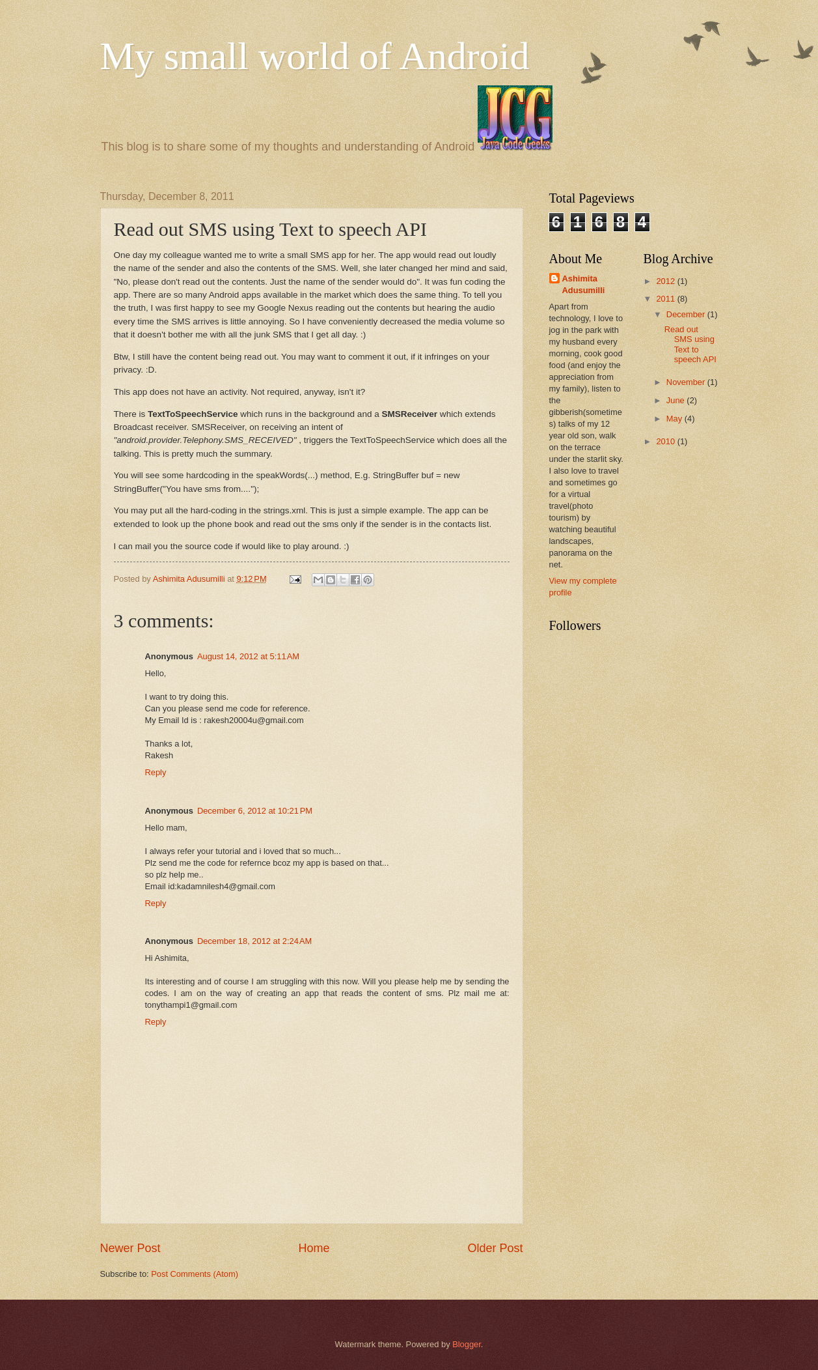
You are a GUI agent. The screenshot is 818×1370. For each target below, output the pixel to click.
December (686, 314)
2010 (666, 441)
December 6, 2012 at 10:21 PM (254, 811)
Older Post (495, 1248)
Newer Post (130, 1248)
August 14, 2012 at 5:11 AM (248, 656)
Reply (156, 772)
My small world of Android (315, 56)
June (676, 400)
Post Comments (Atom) (194, 1274)
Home (313, 1248)
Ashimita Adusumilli (583, 284)
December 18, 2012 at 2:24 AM (254, 941)
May (675, 418)
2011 (666, 299)
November (686, 382)
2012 (666, 281)
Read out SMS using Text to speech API (690, 344)
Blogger (466, 1344)
